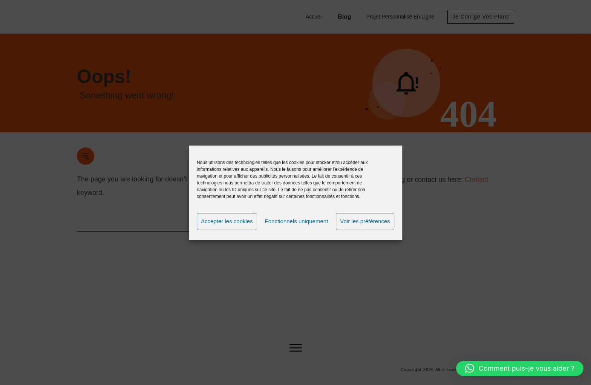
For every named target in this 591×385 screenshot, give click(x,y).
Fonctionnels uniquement (296, 221)
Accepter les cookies (227, 221)
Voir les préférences (365, 221)
